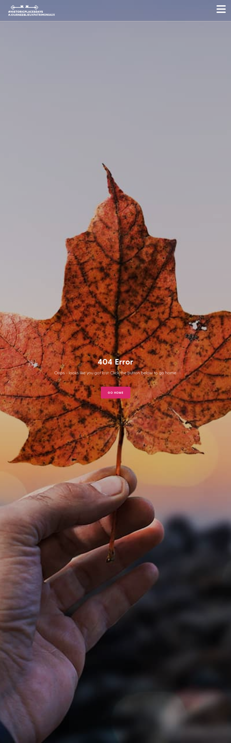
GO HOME (116, 392)
